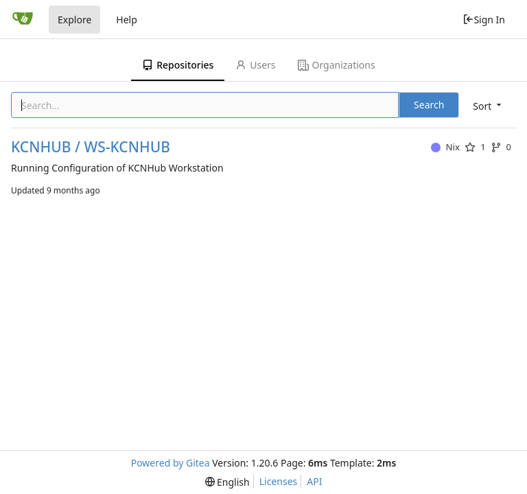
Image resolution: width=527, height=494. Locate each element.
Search (429, 104)
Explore (74, 19)
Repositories (177, 64)
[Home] (22, 19)
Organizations (336, 64)
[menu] (488, 106)
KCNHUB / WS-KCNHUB (90, 147)
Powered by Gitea (170, 462)
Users (255, 64)
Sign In (483, 19)
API (314, 481)
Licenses (278, 481)
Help (126, 19)
